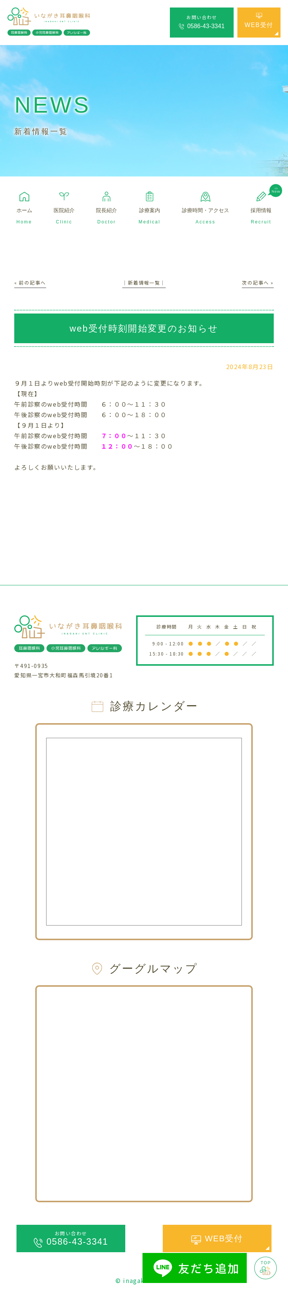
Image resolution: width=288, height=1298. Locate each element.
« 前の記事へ (31, 282)
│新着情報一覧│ (144, 282)
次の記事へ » (256, 282)
